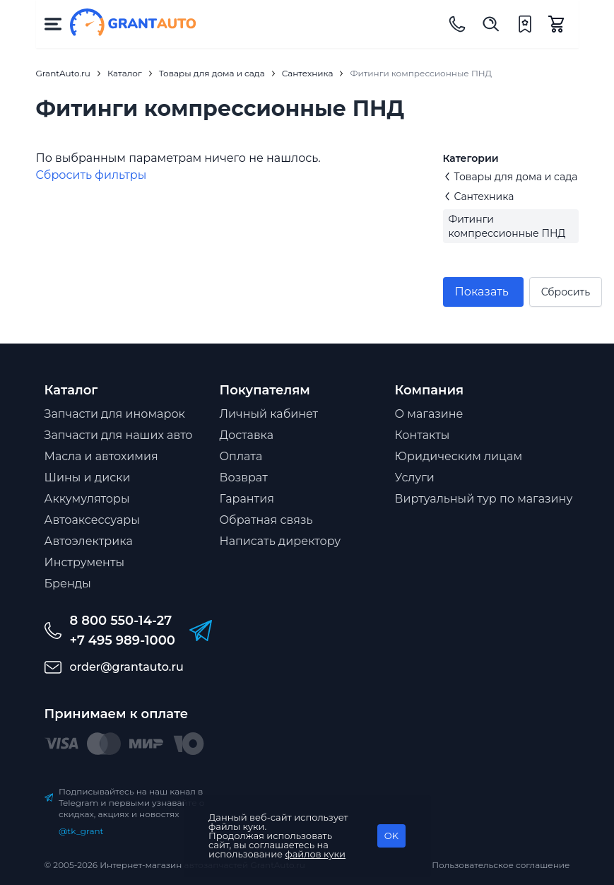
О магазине (429, 414)
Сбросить (565, 292)
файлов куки (315, 854)
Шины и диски (88, 477)
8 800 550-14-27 (121, 620)
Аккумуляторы (87, 498)
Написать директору (280, 541)
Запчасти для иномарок (115, 414)
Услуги (415, 477)
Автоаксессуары (92, 520)
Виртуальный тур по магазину (484, 498)
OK (391, 835)
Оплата (241, 456)
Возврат (244, 477)
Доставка (247, 435)
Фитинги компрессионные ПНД (507, 226)
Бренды (68, 583)
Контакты (422, 435)
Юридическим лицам (459, 456)
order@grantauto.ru (127, 667)
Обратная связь (266, 520)
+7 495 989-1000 (122, 640)
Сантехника (478, 196)
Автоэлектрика (89, 541)
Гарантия (247, 498)
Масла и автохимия (101, 456)
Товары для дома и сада (510, 176)
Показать (482, 291)
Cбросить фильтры (91, 175)
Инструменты (85, 562)
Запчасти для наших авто (119, 435)
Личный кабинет (269, 414)
